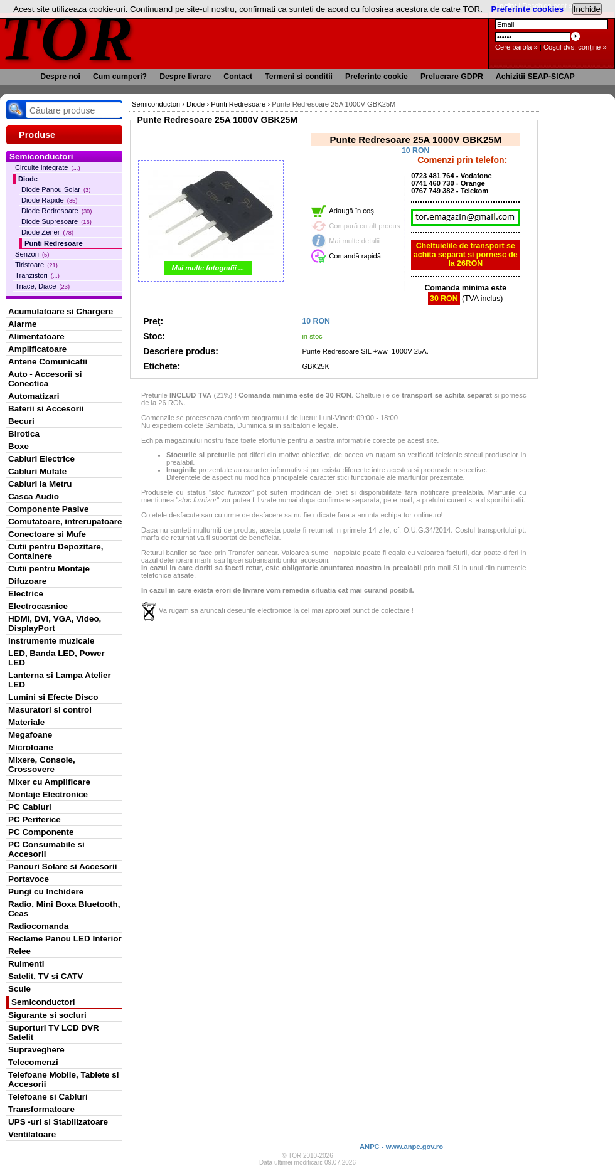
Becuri (21, 421)
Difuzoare (27, 581)
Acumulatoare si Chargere (60, 311)
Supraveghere (36, 1049)
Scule (19, 989)
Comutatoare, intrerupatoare (65, 521)
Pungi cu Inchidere (45, 891)
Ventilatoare (32, 1134)
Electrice (25, 593)
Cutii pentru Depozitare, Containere (56, 551)
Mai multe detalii (354, 241)
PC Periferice (34, 819)
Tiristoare (36, 264)
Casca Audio (33, 496)
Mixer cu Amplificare (49, 782)
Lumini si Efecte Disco (53, 697)
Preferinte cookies (527, 9)
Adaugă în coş (351, 211)
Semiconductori (43, 1002)
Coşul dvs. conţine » (575, 47)
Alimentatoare (36, 336)
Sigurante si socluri (47, 1015)
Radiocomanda (38, 926)
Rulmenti (26, 963)
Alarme (22, 324)
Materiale (26, 722)
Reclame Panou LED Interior (65, 938)
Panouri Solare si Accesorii (62, 866)
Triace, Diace (42, 286)
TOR (67, 37)
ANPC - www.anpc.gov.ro (401, 1146)
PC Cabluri (29, 807)
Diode (28, 179)
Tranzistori (37, 275)
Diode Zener (47, 232)
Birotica (24, 433)
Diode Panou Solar (55, 189)
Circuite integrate (47, 167)
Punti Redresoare (53, 243)
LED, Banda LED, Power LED (56, 658)
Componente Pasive (48, 509)
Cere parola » (516, 47)
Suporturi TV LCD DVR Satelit (53, 1032)
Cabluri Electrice (41, 459)
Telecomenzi (33, 1062)
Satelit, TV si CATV (45, 976)
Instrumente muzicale (51, 640)
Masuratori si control (50, 709)
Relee (19, 951)
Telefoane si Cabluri (48, 1096)
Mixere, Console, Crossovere (41, 764)
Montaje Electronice (48, 794)
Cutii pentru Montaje (49, 568)
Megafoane (30, 734)
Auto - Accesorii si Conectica (45, 378)
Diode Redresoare (56, 211)
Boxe (18, 446)
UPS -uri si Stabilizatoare (58, 1121)
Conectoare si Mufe (47, 534)
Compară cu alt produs (364, 226)
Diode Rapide (49, 200)
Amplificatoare (37, 349)
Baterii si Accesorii (46, 408)
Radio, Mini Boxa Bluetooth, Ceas (64, 908)
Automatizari (33, 396)
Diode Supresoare (56, 221)
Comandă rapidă (355, 256)
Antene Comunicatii (47, 361)
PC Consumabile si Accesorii (46, 849)
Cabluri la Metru (40, 484)
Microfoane (30, 747)
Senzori (32, 254)
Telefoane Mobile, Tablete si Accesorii (63, 1079)
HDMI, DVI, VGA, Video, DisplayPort (54, 623)
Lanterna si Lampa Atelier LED (59, 679)
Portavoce (28, 879)
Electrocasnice (38, 606)
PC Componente (41, 832)
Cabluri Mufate (37, 471)
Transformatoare (41, 1109)
